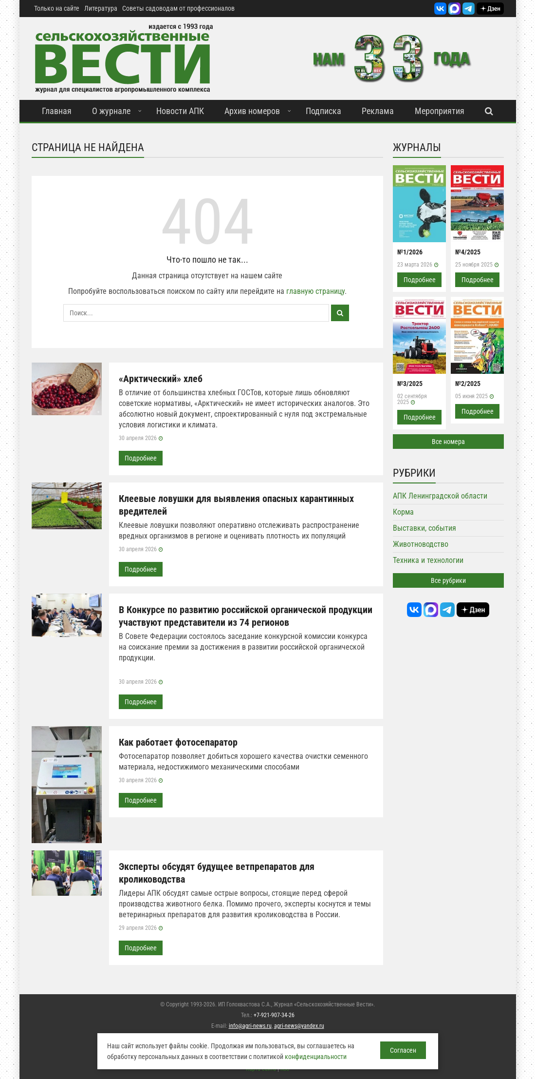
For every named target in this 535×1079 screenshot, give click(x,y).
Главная (57, 111)
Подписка (323, 111)
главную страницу (315, 291)
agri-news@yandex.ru (299, 1025)
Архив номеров (252, 111)
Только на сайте (56, 8)
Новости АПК (180, 111)
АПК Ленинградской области (440, 496)
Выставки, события (424, 528)
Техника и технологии (428, 560)
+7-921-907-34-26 (274, 1015)
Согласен (403, 1050)
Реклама (378, 111)
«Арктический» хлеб (161, 379)
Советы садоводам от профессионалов (178, 8)
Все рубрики (448, 580)
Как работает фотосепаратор (178, 742)
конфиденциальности (316, 1056)
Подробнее (141, 458)
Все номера (448, 441)
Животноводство (420, 544)
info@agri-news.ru (250, 1025)
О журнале (111, 111)
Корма (403, 512)
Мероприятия (439, 111)
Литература (100, 8)
